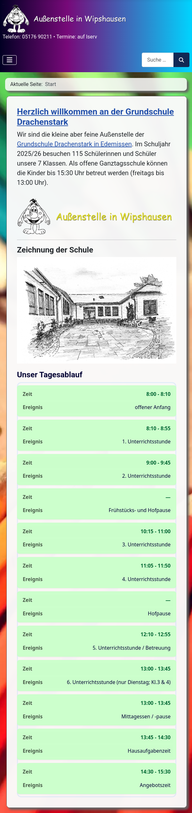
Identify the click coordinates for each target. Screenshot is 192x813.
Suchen (181, 60)
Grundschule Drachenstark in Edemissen (74, 144)
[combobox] (158, 60)
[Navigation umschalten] (10, 60)
